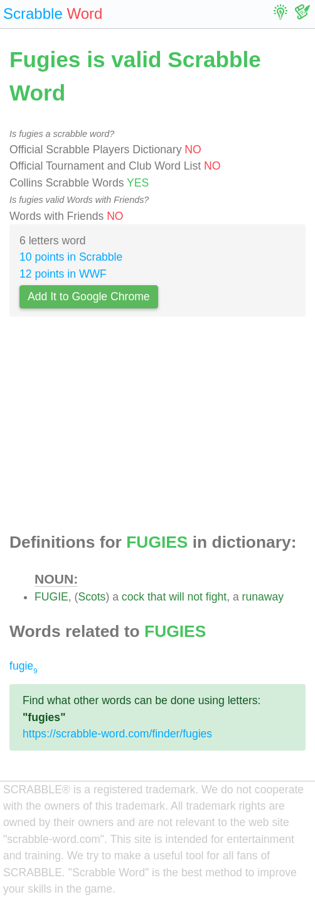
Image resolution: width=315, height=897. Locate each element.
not (195, 596)
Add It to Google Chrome (89, 296)
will (176, 596)
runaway (263, 596)
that (156, 596)
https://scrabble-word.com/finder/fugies (117, 733)
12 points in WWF (63, 274)
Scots (91, 596)
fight (216, 596)
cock (133, 596)
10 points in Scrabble (70, 257)
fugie (23, 666)
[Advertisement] (157, 428)
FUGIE (51, 596)
